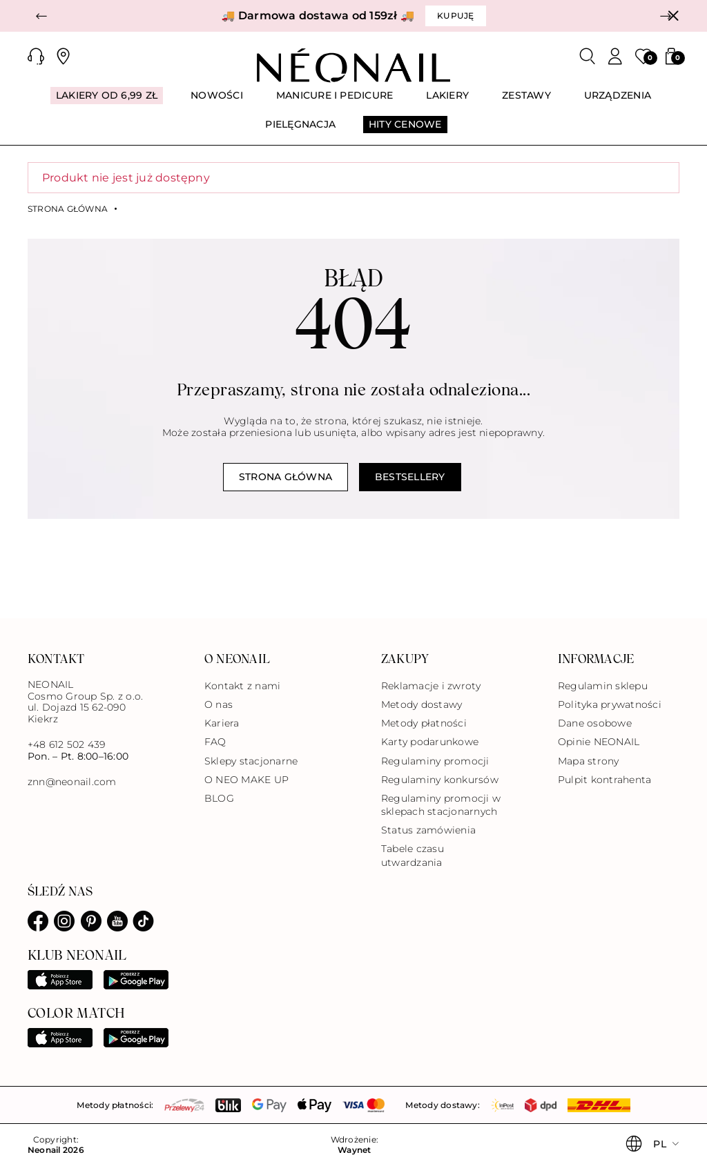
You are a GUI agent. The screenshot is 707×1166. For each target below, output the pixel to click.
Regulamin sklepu (603, 686)
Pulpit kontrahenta (604, 779)
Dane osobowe (595, 723)
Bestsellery (410, 477)
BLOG (219, 798)
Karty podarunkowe (429, 741)
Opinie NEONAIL (598, 741)
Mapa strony (588, 761)
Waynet (354, 1150)
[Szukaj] (587, 56)
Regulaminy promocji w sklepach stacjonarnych (441, 805)
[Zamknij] (673, 16)
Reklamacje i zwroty (431, 686)
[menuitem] (106, 101)
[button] (41, 16)
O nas (218, 704)
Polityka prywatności (609, 704)
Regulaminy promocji (435, 761)
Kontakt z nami (242, 686)
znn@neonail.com (72, 782)
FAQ (215, 741)
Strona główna (68, 209)
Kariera (222, 723)
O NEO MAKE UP (246, 779)
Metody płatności (424, 723)
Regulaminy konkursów (439, 779)
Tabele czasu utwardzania (412, 855)
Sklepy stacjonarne (251, 761)
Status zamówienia (428, 830)
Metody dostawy (421, 704)
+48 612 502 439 (67, 744)
